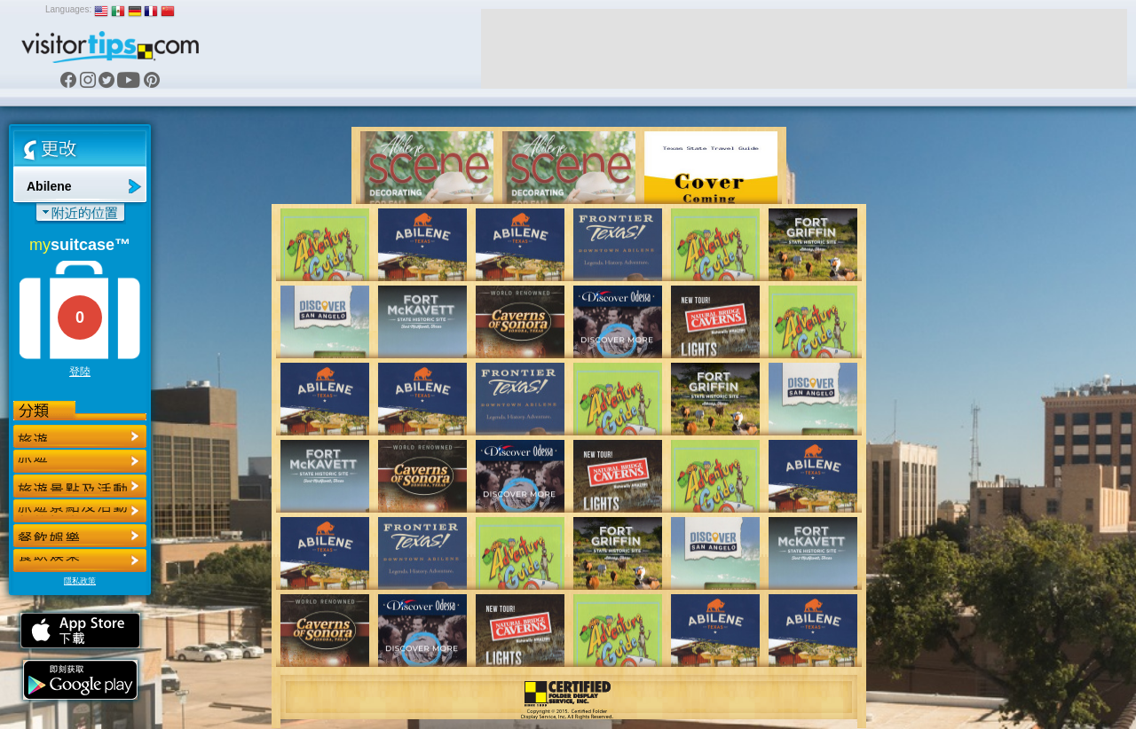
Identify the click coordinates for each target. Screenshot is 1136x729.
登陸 (80, 371)
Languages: (68, 9)
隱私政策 (80, 580)
